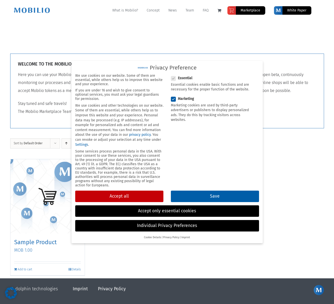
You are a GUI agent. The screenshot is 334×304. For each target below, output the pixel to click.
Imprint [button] (185, 237)
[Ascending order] (66, 143)
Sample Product (35, 242)
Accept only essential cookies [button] (167, 211)
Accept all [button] (119, 196)
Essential (184, 78)
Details (76, 269)
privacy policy (140, 135)
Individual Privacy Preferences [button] (167, 225)
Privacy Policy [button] (171, 237)
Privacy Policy (112, 289)
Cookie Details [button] (152, 237)
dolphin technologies (36, 289)
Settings (81, 145)
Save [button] (215, 196)
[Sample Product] (47, 196)
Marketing (184, 99)
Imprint (80, 289)
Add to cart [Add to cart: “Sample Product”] (25, 269)
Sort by (28, 143)
